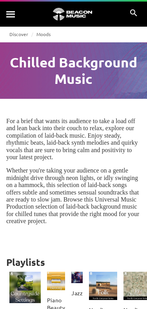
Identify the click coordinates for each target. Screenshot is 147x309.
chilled (24, 214)
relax (96, 128)
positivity (113, 150)
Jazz (77, 292)
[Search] (11, 14)
